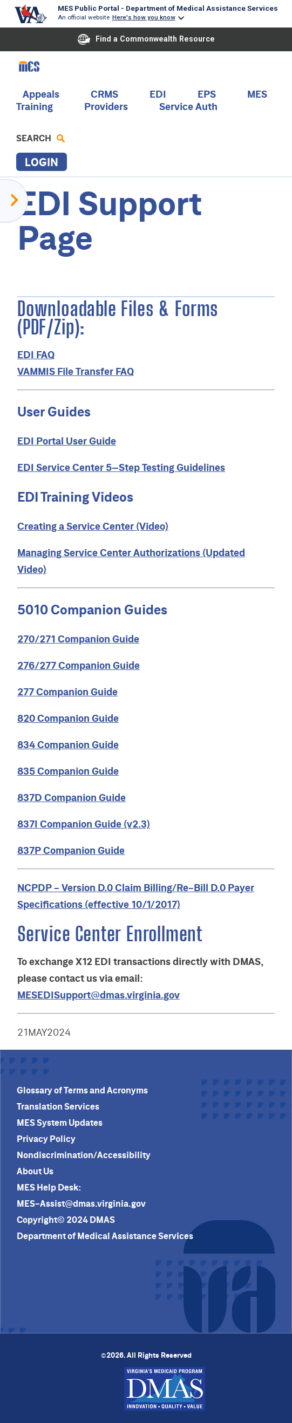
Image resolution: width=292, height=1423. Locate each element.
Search (40, 138)
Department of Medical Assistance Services (105, 1235)
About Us (35, 1171)
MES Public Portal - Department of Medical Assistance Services (168, 8)
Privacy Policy (46, 1138)
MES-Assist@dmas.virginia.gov (81, 1203)
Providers (106, 106)
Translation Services (58, 1106)
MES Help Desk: (49, 1187)
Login (41, 162)
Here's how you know (143, 17)
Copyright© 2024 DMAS (66, 1219)
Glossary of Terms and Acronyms (82, 1090)
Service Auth (188, 106)
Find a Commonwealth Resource (146, 39)
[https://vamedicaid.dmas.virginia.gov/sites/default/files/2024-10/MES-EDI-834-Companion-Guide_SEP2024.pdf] (68, 744)
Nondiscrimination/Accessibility (84, 1155)
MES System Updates (60, 1122)
